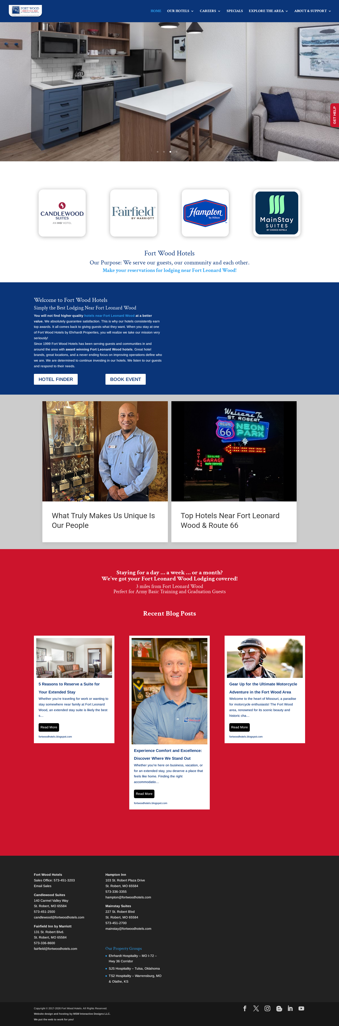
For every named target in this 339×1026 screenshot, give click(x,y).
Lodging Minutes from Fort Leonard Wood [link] (169, 90)
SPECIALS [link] (235, 11)
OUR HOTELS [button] (178, 11)
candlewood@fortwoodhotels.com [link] (59, 917)
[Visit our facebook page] (245, 1009)
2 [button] (164, 152)
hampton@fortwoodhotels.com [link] (128, 897)
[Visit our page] (279, 1009)
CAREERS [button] (208, 11)
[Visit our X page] (256, 1009)
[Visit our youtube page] (301, 1009)
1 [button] (157, 152)
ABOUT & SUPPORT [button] (310, 11)
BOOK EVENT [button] (125, 379)
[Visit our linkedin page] (290, 1009)
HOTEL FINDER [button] (56, 379)
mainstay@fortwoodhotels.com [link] (128, 928)
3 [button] (170, 152)
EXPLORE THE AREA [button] (266, 11)
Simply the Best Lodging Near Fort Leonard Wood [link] (85, 307)
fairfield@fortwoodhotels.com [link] (55, 949)
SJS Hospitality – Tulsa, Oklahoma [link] (134, 968)
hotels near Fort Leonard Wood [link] (109, 315)
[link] (56, 16)
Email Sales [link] (42, 886)
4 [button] (177, 152)
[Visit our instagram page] (267, 1009)
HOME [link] (156, 11)
